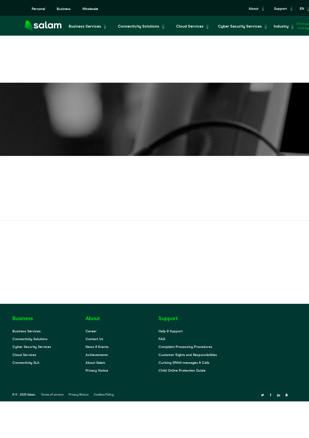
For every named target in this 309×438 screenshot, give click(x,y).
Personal (38, 9)
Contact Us (94, 339)
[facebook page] (270, 394)
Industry (281, 26)
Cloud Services (190, 26)
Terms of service (52, 394)
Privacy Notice (96, 370)
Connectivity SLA (25, 363)
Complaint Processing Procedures (185, 347)
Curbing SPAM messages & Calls (184, 363)
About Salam (95, 363)
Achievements (96, 355)
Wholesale (90, 9)
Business (64, 9)
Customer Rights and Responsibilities (188, 355)
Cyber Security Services (240, 26)
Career (91, 331)
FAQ (162, 339)
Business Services (85, 26)
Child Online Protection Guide (182, 370)
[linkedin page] (278, 394)
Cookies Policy (104, 394)
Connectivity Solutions (138, 26)
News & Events (97, 347)
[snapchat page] (286, 394)
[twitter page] (262, 394)
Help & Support (171, 331)
